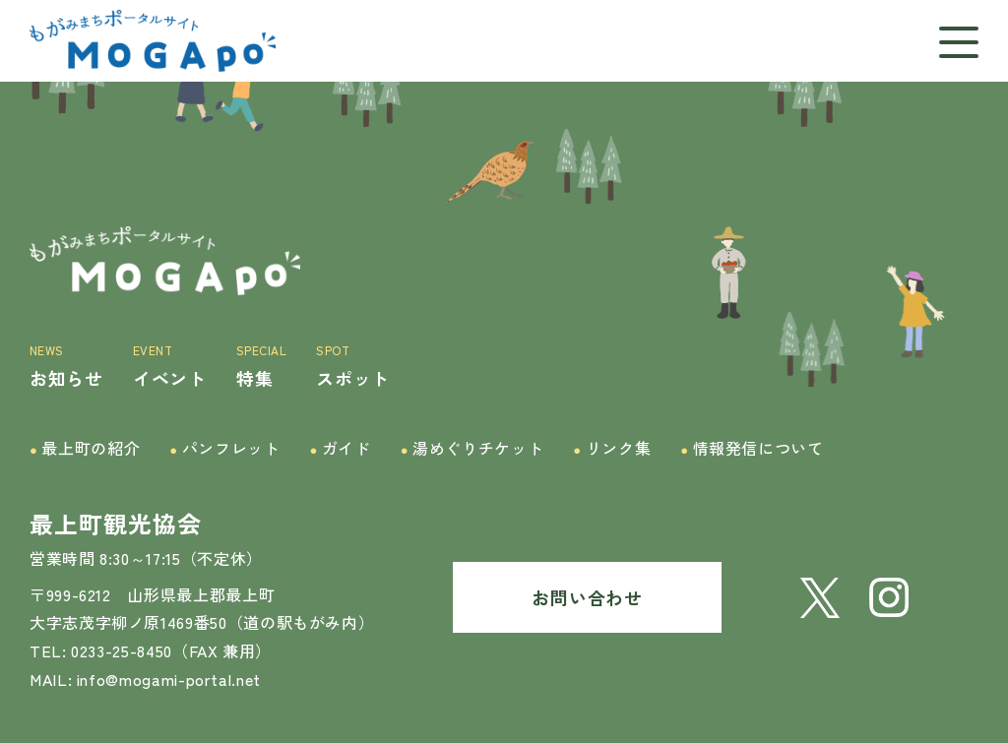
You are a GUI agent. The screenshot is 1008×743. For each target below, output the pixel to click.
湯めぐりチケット (472, 448)
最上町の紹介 (85, 448)
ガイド (339, 448)
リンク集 (612, 448)
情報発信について (752, 448)
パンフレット (224, 448)
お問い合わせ (587, 597)
